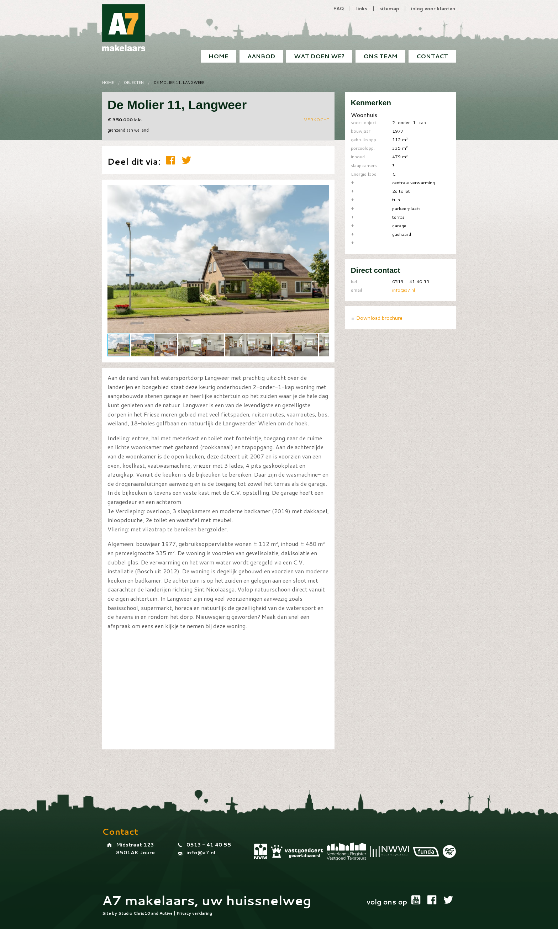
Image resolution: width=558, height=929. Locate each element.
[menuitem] (432, 56)
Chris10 (141, 913)
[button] (322, 191)
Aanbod (261, 56)
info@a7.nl (403, 290)
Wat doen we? (319, 56)
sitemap (389, 8)
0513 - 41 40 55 (208, 844)
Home (218, 56)
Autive (166, 913)
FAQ (338, 8)
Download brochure (379, 318)
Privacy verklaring (194, 913)
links (361, 8)
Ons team (380, 56)
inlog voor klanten (433, 8)
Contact (432, 56)
